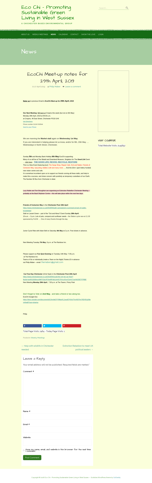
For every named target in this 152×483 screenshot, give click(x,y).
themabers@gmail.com (52, 262)
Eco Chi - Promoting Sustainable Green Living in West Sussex (47, 13)
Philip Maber (54, 86)
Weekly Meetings (38, 338)
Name (26, 411)
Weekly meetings (40, 34)
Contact (74, 34)
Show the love (88, 34)
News (53, 34)
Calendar (63, 34)
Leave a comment (73, 86)
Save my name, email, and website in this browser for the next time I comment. (58, 450)
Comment (28, 371)
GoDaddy (116, 477)
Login (100, 34)
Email (26, 424)
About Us (25, 34)
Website (27, 437)
